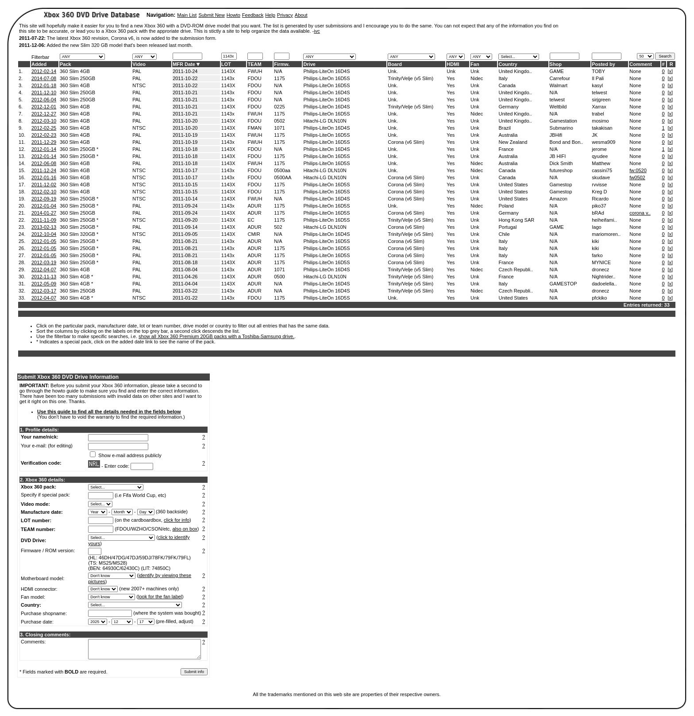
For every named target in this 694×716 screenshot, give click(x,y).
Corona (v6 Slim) (406, 142)
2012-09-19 (43, 198)
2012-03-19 (43, 262)
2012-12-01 (43, 106)
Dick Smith (561, 163)
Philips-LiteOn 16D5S (326, 78)
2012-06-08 (43, 163)
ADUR (254, 205)
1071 (279, 128)
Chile (503, 234)
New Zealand (512, 142)
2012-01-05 (43, 241)
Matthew (601, 163)
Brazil (504, 128)
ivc (317, 31)
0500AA (282, 177)
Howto (233, 15)
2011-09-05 (185, 234)
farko (597, 255)
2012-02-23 (43, 135)
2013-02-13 (43, 227)
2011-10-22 (185, 78)
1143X (228, 71)
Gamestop (561, 184)
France (505, 149)
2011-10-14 (185, 198)
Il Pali (598, 78)
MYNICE (601, 262)
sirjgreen (601, 99)
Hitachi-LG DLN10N (324, 120)
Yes (451, 78)
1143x (228, 78)
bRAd (598, 213)
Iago (596, 227)
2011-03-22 (185, 290)
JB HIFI (558, 156)
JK (595, 135)
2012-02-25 (43, 128)
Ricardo (600, 198)
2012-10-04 (43, 234)
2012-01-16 (43, 177)
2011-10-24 (185, 71)
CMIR (253, 234)
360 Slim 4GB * (76, 276)
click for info (176, 520)
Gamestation (563, 120)
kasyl (597, 85)
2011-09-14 (185, 227)
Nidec (476, 78)
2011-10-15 (185, 184)
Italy (502, 78)
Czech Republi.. (515, 269)
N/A (278, 71)
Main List (187, 15)
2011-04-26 (185, 276)
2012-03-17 (43, 290)
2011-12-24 (43, 170)
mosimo (600, 120)
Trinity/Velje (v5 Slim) (410, 78)
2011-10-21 (185, 92)
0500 (279, 276)
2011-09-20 (185, 220)
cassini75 (602, 170)
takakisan (602, 128)
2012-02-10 (43, 191)
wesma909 (603, 142)
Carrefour (560, 78)
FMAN (254, 128)
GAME (557, 71)
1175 (279, 78)
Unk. (393, 71)
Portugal (507, 227)
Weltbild (558, 106)
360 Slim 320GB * (79, 234)
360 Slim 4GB (75, 71)
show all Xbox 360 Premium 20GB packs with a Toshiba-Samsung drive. (216, 336)
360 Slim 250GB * (79, 149)
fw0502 (637, 177)
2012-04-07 (43, 269)
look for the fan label (160, 596)
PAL (136, 71)
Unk (451, 71)
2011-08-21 (185, 241)
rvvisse (599, 184)
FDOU (254, 78)
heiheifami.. (604, 220)
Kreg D (599, 191)
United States (513, 184)
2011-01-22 (185, 297)
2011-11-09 (43, 220)
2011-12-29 (43, 142)
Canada (507, 85)
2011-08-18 (185, 262)
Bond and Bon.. (566, 142)
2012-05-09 (43, 283)
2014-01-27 (43, 213)
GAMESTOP (563, 283)
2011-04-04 (185, 283)
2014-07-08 (43, 78)
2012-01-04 (43, 205)
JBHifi (556, 135)
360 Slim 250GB (77, 78)
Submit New (211, 15)
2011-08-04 (185, 269)
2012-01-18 (43, 85)
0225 (279, 106)
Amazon (558, 198)
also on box (185, 528)
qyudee (600, 156)
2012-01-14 (43, 149)
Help (270, 15)
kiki (595, 241)
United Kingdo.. (515, 71)
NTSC (139, 85)
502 (278, 227)
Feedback (252, 15)
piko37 (599, 205)
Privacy (285, 15)
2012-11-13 (43, 276)
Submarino (561, 128)
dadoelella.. (604, 283)
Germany (508, 106)
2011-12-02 (43, 184)
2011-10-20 (185, 120)
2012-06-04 (43, 99)
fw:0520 (638, 170)
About (301, 15)
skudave (601, 177)
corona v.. (640, 213)
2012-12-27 (43, 113)
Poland (505, 205)
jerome (599, 149)
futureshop (561, 170)
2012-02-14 (43, 71)
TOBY (598, 71)
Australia (507, 135)
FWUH (254, 71)
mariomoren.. (606, 234)
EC (250, 220)
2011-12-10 (43, 92)
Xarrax (599, 106)
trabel (598, 113)
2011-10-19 (185, 135)
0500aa (282, 170)
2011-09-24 (185, 205)
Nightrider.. (603, 276)
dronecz (600, 269)
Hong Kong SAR (516, 220)
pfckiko (599, 297)
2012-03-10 (43, 120)
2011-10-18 (185, 149)
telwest (599, 92)
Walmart (559, 85)
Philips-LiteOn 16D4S (326, 71)
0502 (279, 120)
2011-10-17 (185, 170)
